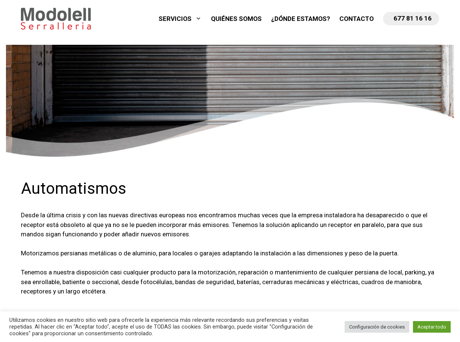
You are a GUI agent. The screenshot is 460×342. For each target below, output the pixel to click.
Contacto (356, 18)
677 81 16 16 (413, 18)
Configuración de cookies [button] (377, 327)
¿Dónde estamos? (300, 18)
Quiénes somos (236, 18)
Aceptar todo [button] (431, 327)
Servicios (184, 18)
